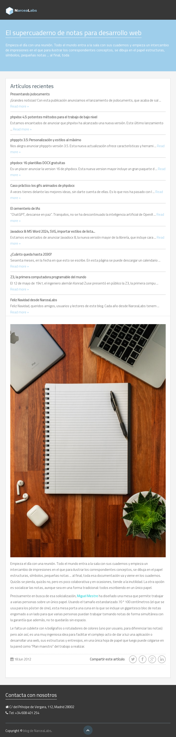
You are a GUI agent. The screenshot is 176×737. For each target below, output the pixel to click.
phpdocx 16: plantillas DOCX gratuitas (37, 163)
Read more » (19, 106)
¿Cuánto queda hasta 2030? (31, 254)
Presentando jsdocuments (30, 94)
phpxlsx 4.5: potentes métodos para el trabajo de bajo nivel (53, 117)
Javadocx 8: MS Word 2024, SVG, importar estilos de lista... (52, 231)
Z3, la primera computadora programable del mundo (48, 277)
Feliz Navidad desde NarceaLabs (33, 300)
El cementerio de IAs (25, 208)
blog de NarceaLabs (37, 730)
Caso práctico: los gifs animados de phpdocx (42, 185)
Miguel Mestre (87, 596)
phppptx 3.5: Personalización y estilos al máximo (45, 140)
